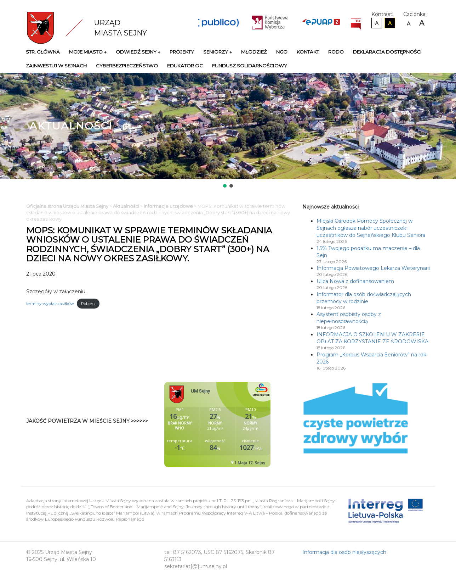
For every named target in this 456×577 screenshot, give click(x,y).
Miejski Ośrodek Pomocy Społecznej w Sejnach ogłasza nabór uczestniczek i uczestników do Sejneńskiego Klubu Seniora (371, 228)
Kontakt (308, 52)
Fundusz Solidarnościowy (249, 65)
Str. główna (43, 52)
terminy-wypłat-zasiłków (50, 303)
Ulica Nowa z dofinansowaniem (355, 281)
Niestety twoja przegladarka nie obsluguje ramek (235, 424)
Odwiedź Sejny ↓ (138, 52)
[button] (225, 186)
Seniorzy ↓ (217, 52)
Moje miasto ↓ (88, 52)
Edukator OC (185, 65)
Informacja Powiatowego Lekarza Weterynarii (373, 268)
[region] (228, 131)
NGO (281, 52)
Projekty (182, 52)
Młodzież (254, 52)
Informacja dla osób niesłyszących (344, 552)
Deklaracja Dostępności (387, 52)
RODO (336, 52)
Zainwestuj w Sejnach (56, 65)
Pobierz (88, 303)
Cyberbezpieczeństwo (127, 65)
